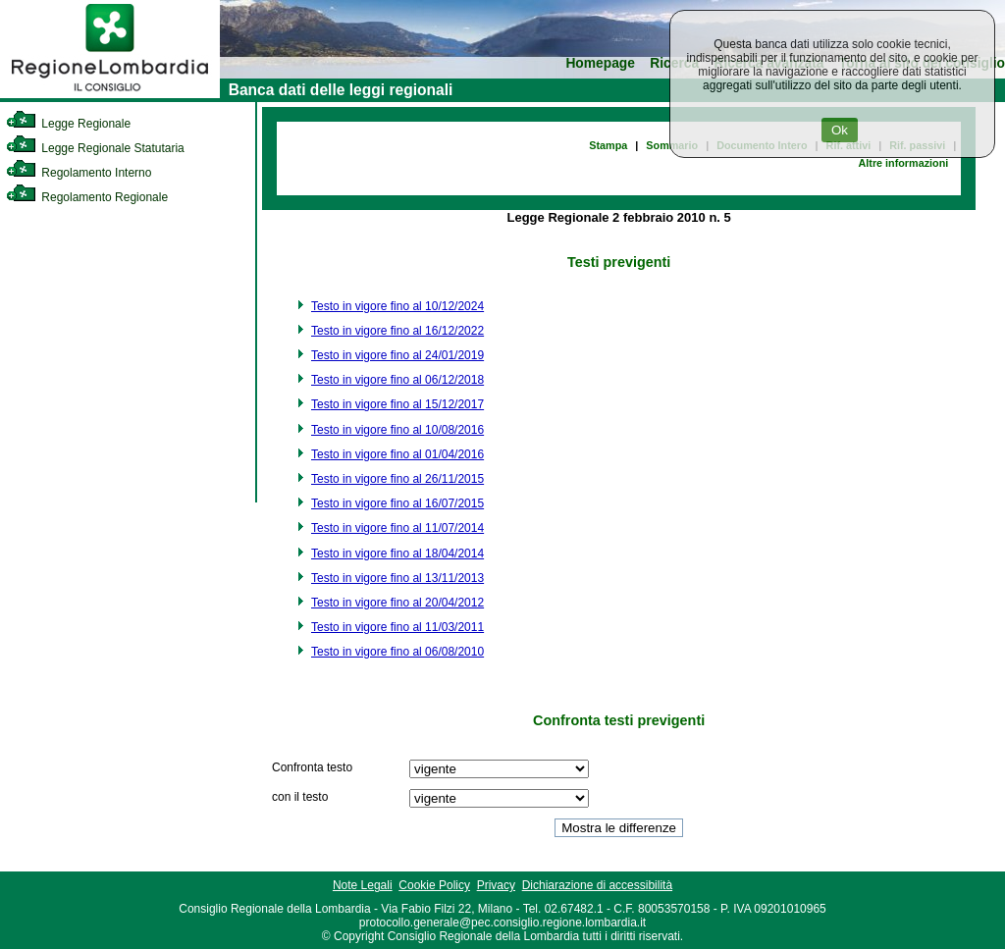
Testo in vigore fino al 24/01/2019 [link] (397, 355)
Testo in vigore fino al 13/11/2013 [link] (397, 578)
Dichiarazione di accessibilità (597, 885)
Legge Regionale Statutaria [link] (95, 148)
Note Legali (363, 885)
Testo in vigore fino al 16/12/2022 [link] (397, 331)
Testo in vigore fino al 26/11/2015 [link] (397, 479)
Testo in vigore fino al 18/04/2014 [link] (397, 553)
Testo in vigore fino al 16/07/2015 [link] (397, 503)
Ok (839, 130)
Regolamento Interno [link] (78, 173)
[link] (110, 94)
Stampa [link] (608, 145)
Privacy (496, 885)
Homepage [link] (600, 63)
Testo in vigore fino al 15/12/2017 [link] (397, 404)
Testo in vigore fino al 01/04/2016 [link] (397, 454)
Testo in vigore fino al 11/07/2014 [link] (397, 528)
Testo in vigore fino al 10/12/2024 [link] (397, 306)
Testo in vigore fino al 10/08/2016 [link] (397, 430)
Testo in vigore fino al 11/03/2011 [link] (397, 627)
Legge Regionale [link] (68, 124)
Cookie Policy (434, 885)
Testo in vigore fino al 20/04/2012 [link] (397, 602)
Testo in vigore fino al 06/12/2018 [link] (397, 380)
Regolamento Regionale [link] (87, 197)
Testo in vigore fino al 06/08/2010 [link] (397, 652)
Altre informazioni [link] (903, 163)
